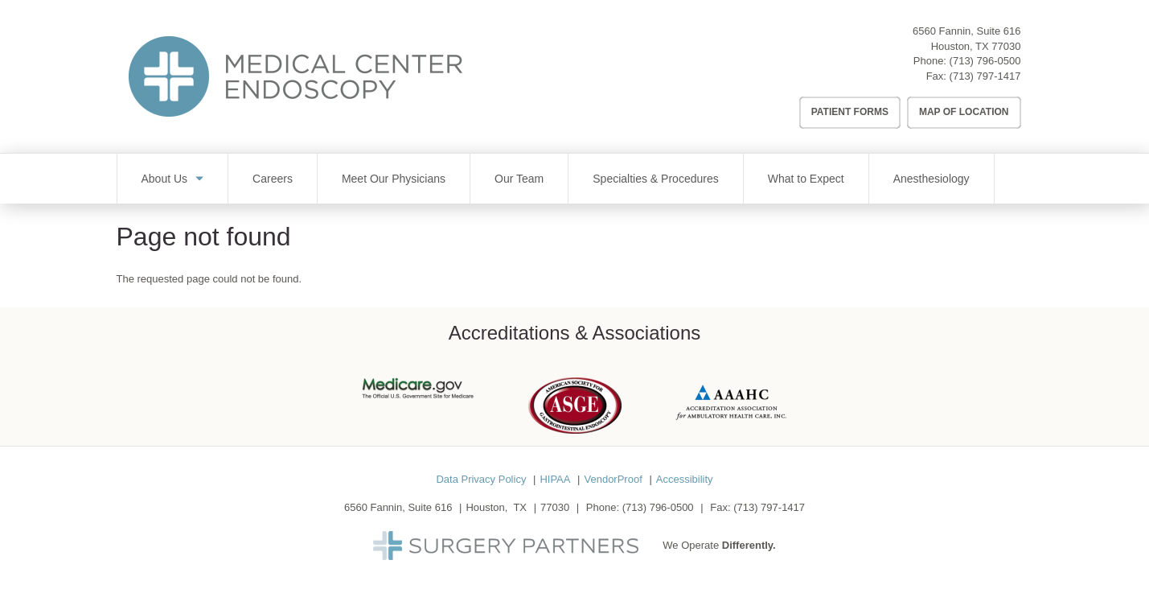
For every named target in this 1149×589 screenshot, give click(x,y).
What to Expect (806, 178)
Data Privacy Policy (481, 479)
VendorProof (613, 479)
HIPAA (555, 479)
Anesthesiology (931, 178)
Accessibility (684, 479)
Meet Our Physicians (393, 178)
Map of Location (964, 111)
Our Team (519, 178)
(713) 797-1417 (985, 76)
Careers (272, 178)
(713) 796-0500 (985, 61)
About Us (165, 178)
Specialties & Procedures (655, 178)
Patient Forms (849, 111)
